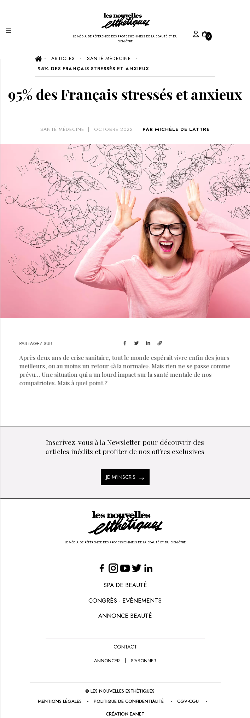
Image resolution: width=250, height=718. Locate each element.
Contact (125, 646)
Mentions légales (60, 701)
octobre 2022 (113, 129)
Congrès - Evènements (125, 600)
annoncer (107, 660)
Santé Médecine (62, 129)
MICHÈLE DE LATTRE (182, 129)
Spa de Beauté (125, 585)
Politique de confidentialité (129, 701)
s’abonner (143, 660)
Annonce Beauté (125, 615)
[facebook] (134, 342)
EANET (137, 714)
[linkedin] (158, 342)
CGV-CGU (188, 701)
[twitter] (146, 342)
